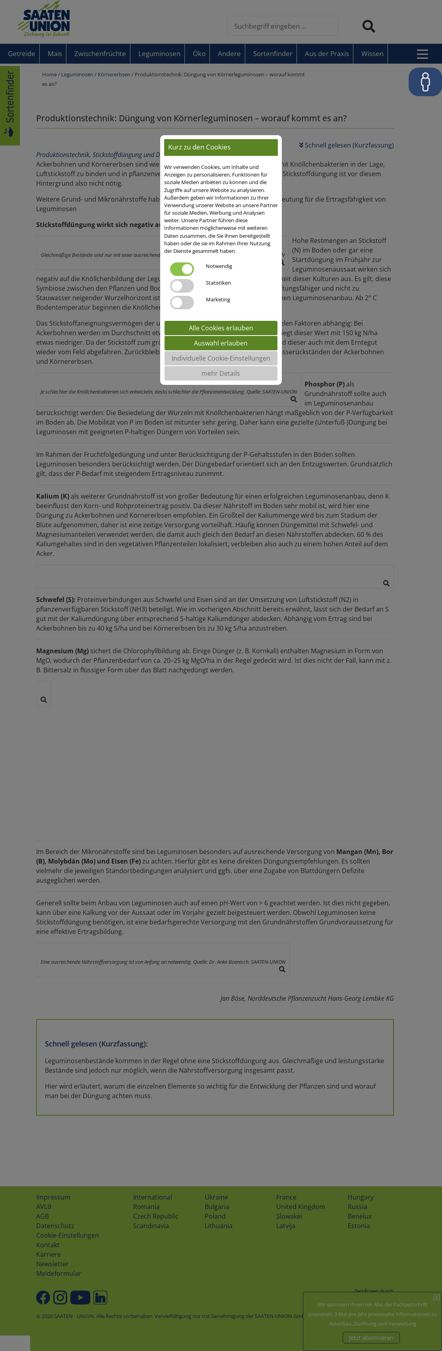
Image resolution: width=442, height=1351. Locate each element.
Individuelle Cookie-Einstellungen (221, 358)
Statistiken (218, 282)
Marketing (218, 299)
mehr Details (221, 373)
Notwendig (219, 266)
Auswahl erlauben (221, 343)
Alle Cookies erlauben (221, 328)
